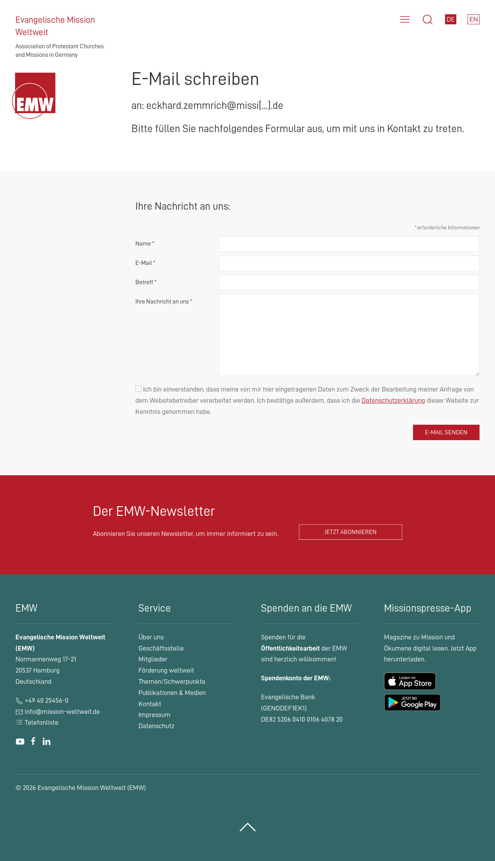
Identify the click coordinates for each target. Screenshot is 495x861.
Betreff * (146, 282)
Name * (144, 244)
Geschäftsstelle (161, 648)
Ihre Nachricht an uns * (163, 301)
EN (473, 19)
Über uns (151, 637)
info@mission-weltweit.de (62, 711)
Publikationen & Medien (172, 692)
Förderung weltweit (166, 670)
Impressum (154, 714)
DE (451, 19)
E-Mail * (145, 263)
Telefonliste (36, 722)
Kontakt (149, 703)
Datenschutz (156, 725)
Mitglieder (152, 659)
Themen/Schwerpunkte (171, 681)
